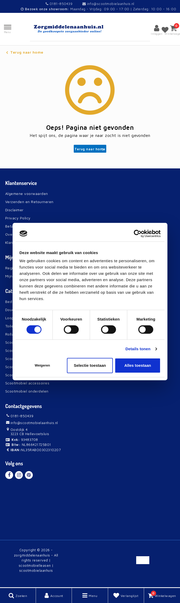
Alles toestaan (137, 365)
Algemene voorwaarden (26, 193)
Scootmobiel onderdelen (27, 391)
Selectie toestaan (90, 365)
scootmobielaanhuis (36, 570)
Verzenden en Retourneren (29, 201)
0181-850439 (59, 4)
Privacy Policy (18, 218)
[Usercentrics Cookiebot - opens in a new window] (138, 234)
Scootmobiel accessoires (27, 383)
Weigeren (42, 365)
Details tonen (137, 349)
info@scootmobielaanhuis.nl (108, 4)
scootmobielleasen (35, 565)
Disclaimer (14, 210)
